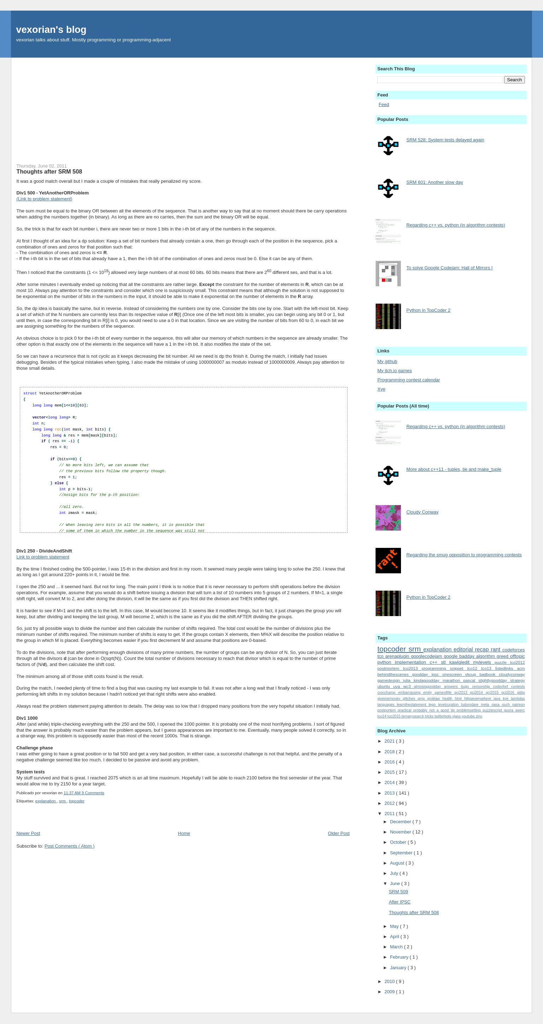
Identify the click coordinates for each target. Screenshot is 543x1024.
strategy (517, 680)
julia (408, 680)
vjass (457, 716)
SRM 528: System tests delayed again (445, 139)
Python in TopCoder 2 (428, 310)
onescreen (453, 674)
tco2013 (412, 668)
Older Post (338, 833)
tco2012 (517, 662)
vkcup (472, 674)
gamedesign (390, 680)
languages (387, 705)
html (459, 699)
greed (503, 656)
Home (184, 833)
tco (381, 656)
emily (429, 693)
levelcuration (449, 705)
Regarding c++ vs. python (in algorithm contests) (455, 225)
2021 (390, 741)
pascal (470, 680)
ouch (507, 705)
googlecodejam (427, 656)
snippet (458, 668)
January (399, 967)
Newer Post (28, 833)
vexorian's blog (51, 29)
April (395, 936)
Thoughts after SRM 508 (49, 171)
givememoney (390, 699)
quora (509, 710)
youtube (469, 716)
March (397, 946)
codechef (502, 687)
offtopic (517, 656)
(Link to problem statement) (44, 198)
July (395, 873)
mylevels (484, 662)
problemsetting (469, 710)
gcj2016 (509, 693)
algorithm (486, 656)
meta (486, 705)
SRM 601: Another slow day (434, 182)
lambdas (518, 699)
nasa (496, 705)
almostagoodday (429, 687)
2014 (390, 782)
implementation (412, 662)
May (395, 926)
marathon (453, 680)
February (400, 957)
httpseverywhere (479, 699)
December (401, 821)
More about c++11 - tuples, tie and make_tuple (453, 469)
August (398, 863)
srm (63, 801)
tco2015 (395, 716)
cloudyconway (512, 674)
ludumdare (471, 705)
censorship (482, 687)
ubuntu (385, 686)
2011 (390, 813)
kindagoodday (428, 680)
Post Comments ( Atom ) (70, 846)
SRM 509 (398, 891)
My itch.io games (394, 370)
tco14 (382, 716)
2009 (390, 991)
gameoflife (444, 693)
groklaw (434, 699)
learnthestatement (413, 705)
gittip (521, 693)
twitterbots (443, 716)
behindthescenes (394, 674)
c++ (435, 662)
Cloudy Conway (422, 512)
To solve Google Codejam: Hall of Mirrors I (449, 267)
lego (433, 705)
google (451, 656)
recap (483, 649)
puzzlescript (493, 710)
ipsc (436, 674)
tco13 (488, 668)
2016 (390, 762)
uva (398, 686)
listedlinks (506, 668)
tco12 (474, 668)
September (402, 852)
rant (496, 649)
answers (452, 687)
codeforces (513, 650)
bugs (466, 687)
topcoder (76, 801)
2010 (390, 981)
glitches (410, 699)
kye (507, 699)
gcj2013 (462, 693)
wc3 (408, 686)
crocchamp (387, 693)
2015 (390, 772)
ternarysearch (413, 716)
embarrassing (410, 693)
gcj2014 (477, 693)
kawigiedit (461, 662)
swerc (520, 710)
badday (467, 656)
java (498, 699)
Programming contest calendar (408, 379)
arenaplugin (398, 656)
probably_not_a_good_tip (435, 710)
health (448, 699)
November (401, 832)
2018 (390, 751)
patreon (518, 705)
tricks (430, 716)
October (399, 842)
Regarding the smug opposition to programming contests (464, 554)
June (395, 883)
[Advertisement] (182, 107)
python (386, 662)
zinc (479, 716)
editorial (464, 649)
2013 (390, 793)
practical (405, 710)
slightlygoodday (494, 680)
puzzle (502, 662)
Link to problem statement (42, 557)
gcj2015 (493, 693)
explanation (46, 801)
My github (387, 361)
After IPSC (400, 902)
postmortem (390, 668)
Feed (384, 104)
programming (436, 668)
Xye (381, 389)
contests (518, 687)
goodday (422, 674)
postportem (387, 710)
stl (445, 662)
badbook (489, 674)
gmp (422, 699)
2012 (390, 803)
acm (521, 668)
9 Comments (93, 793)
